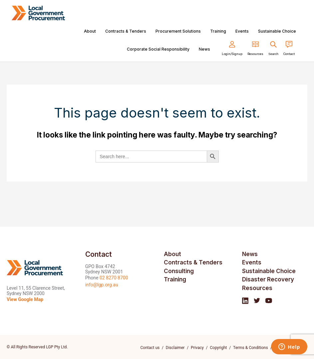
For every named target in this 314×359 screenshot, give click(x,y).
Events (242, 31)
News (204, 49)
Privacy (197, 347)
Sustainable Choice (277, 31)
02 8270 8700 (114, 277)
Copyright (218, 347)
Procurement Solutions (178, 31)
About (90, 31)
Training (218, 31)
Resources (257, 288)
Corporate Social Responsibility (158, 49)
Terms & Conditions (250, 347)
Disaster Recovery (268, 279)
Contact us (150, 347)
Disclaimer (175, 347)
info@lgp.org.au (101, 284)
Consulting (179, 271)
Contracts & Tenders (125, 31)
